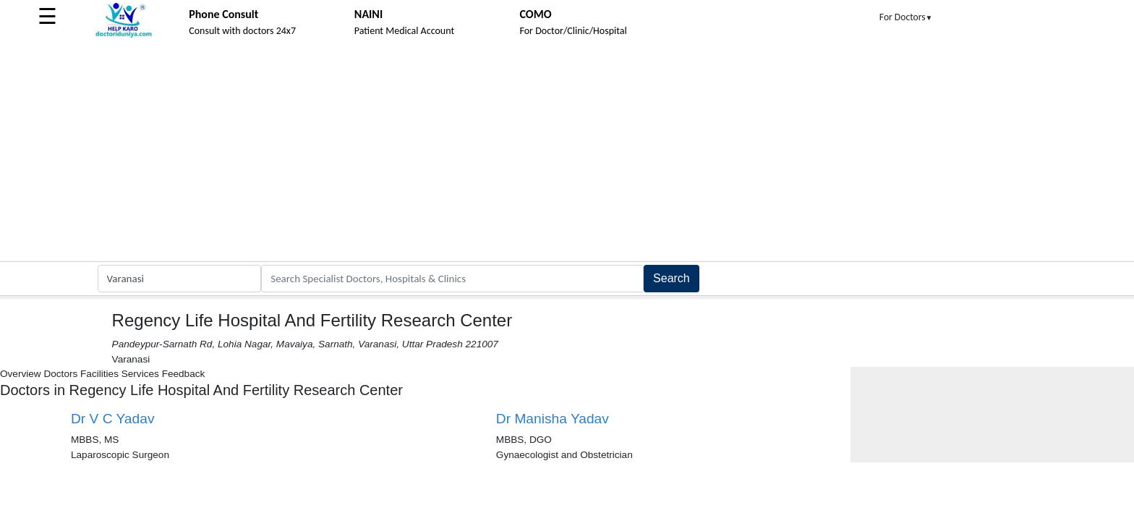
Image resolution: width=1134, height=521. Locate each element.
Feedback (183, 373)
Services (140, 373)
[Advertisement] (567, 152)
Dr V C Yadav (113, 418)
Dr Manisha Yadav (552, 418)
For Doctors (906, 17)
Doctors (60, 373)
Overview (20, 373)
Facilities (99, 373)
